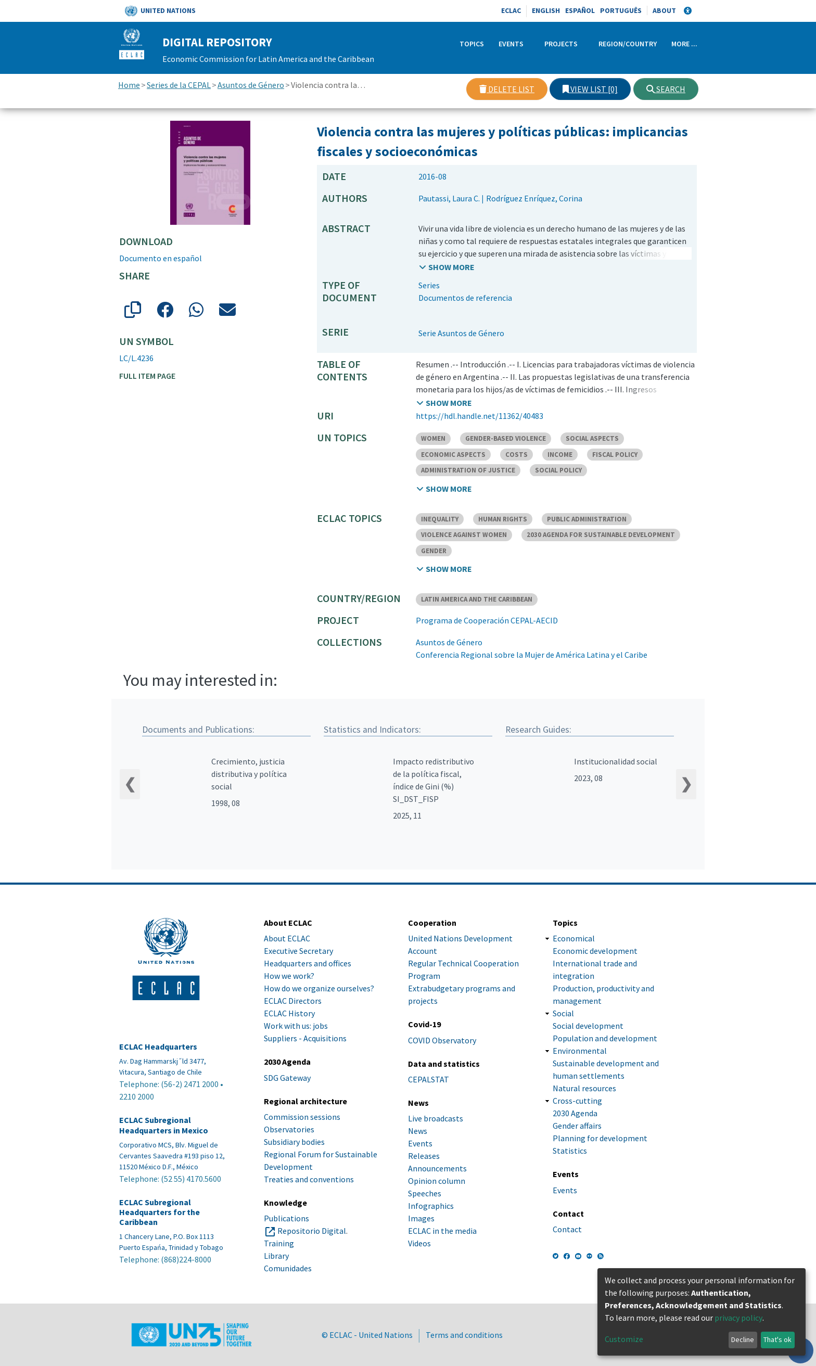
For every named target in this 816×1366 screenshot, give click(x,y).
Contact (567, 1229)
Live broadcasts (435, 1118)
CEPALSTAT (428, 1079)
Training (279, 1243)
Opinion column (436, 1181)
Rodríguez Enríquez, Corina (534, 198)
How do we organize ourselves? (319, 989)
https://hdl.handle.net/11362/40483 (479, 416)
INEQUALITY (439, 519)
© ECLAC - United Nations (367, 1335)
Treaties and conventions (309, 1179)
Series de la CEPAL (179, 85)
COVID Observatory (442, 1040)
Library (276, 1255)
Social (563, 1013)
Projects (561, 43)
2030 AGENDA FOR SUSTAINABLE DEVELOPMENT (601, 534)
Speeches (424, 1193)
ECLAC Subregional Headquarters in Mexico (163, 1125)
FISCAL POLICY (615, 454)
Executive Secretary (298, 951)
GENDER (434, 550)
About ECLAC (287, 939)
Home (129, 85)
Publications (286, 1218)
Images (421, 1218)
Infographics (431, 1206)
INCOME (559, 454)
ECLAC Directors (293, 1001)
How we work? (289, 976)
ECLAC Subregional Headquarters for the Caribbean (159, 1212)
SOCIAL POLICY (558, 470)
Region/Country (627, 43)
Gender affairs (577, 1126)
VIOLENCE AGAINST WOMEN (464, 534)
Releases (424, 1156)
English (546, 10)
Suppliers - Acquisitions (305, 1038)
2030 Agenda (575, 1113)
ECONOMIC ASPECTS (453, 454)
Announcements (437, 1168)
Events (511, 43)
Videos (419, 1243)
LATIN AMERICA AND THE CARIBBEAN (476, 599)
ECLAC (511, 10)
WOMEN (433, 438)
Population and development (605, 1038)
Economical (574, 939)
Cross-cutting (577, 1101)
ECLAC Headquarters (158, 1047)
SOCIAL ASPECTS (592, 438)
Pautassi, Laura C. (449, 198)
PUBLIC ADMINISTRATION (587, 519)
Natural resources (584, 1088)
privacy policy (738, 1317)
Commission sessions (302, 1117)
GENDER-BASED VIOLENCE (505, 438)
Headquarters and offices (307, 964)
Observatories (289, 1129)
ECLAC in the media (442, 1230)
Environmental (580, 1051)
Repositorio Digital (311, 1230)
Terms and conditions (464, 1335)
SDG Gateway (287, 1078)
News (417, 1131)
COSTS (516, 454)
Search (665, 89)
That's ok (777, 1339)
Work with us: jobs (296, 1026)
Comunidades (288, 1268)
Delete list (506, 89)
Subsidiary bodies (294, 1142)
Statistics (570, 1151)
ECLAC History (289, 1013)
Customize (624, 1339)
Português (621, 10)
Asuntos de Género (251, 85)
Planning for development (600, 1138)
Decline (742, 1339)
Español (580, 10)
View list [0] (590, 89)
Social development (588, 1026)
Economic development (595, 951)
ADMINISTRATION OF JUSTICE (468, 470)
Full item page (147, 376)
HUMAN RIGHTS (502, 519)
